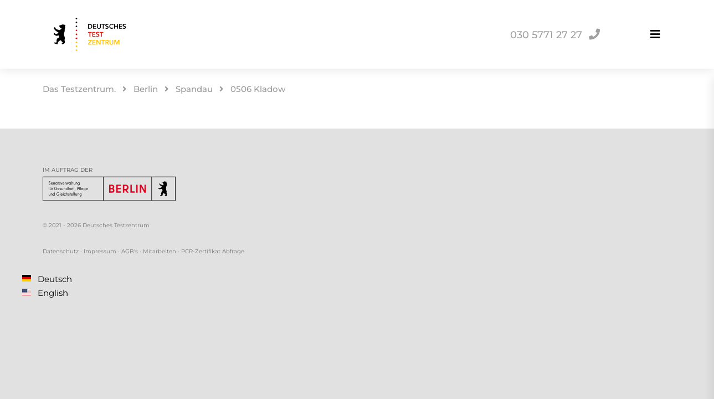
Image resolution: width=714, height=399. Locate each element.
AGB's (129, 251)
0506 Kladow (257, 89)
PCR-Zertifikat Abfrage (212, 251)
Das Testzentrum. (79, 89)
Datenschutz (61, 251)
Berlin (145, 89)
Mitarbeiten (159, 251)
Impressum (100, 251)
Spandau (194, 89)
